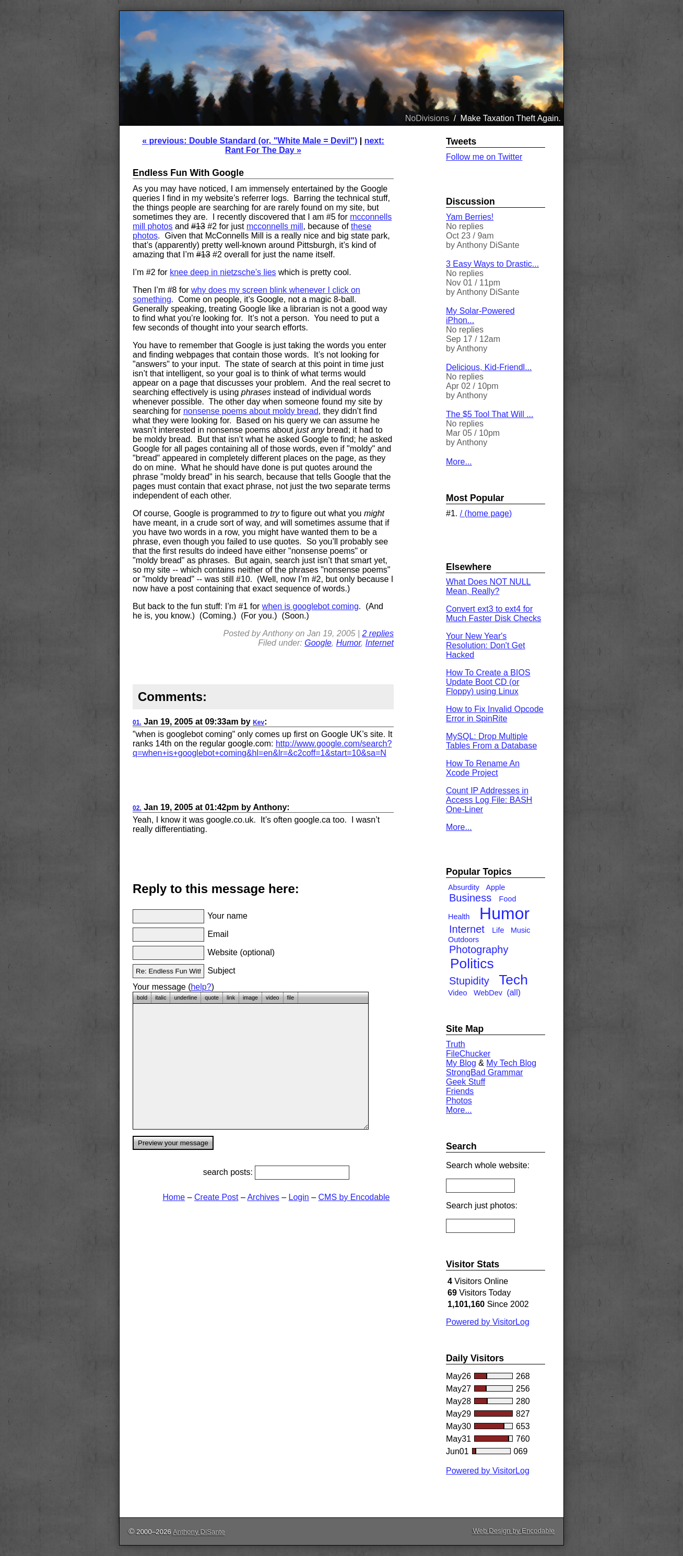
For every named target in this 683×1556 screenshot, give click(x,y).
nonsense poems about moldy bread (251, 411)
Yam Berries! (469, 216)
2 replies (378, 633)
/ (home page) (486, 513)
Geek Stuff (465, 1081)
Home (174, 1197)
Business (470, 898)
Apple (495, 887)
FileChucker (468, 1053)
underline (185, 997)
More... (459, 461)
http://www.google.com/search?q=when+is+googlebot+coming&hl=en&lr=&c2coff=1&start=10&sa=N (262, 748)
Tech (513, 980)
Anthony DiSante (199, 1532)
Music (521, 930)
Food (507, 899)
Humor (348, 642)
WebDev (488, 993)
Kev (258, 722)
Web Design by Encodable (514, 1531)
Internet (380, 642)
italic (160, 997)
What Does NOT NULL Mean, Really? (488, 586)
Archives (263, 1197)
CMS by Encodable (354, 1197)
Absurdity (463, 887)
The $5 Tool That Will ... (489, 414)
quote (212, 997)
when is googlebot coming (310, 606)
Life (498, 930)
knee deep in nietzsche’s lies (223, 272)
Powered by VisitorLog (487, 1321)
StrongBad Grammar (484, 1072)
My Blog (461, 1063)
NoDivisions (427, 118)
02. (137, 808)
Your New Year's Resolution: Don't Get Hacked (485, 645)
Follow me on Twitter (484, 156)
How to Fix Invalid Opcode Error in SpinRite (495, 714)
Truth (455, 1044)
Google (318, 642)
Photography (478, 949)
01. (137, 722)
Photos (459, 1100)
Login (299, 1197)
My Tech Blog (511, 1063)
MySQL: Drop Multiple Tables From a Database (491, 741)
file (291, 997)
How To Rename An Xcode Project (483, 768)
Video (457, 993)
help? (201, 986)
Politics (472, 963)
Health (459, 916)
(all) (514, 992)
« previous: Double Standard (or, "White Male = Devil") (249, 140)
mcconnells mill (274, 226)
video (272, 997)
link (231, 997)
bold (142, 997)
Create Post (216, 1197)
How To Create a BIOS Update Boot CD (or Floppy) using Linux (488, 682)
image (250, 997)
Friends (460, 1091)
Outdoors (463, 939)
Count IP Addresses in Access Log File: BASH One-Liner (489, 800)
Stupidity (469, 981)
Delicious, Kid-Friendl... (489, 367)
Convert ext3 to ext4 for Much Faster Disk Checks (493, 613)
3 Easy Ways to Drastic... (492, 263)
